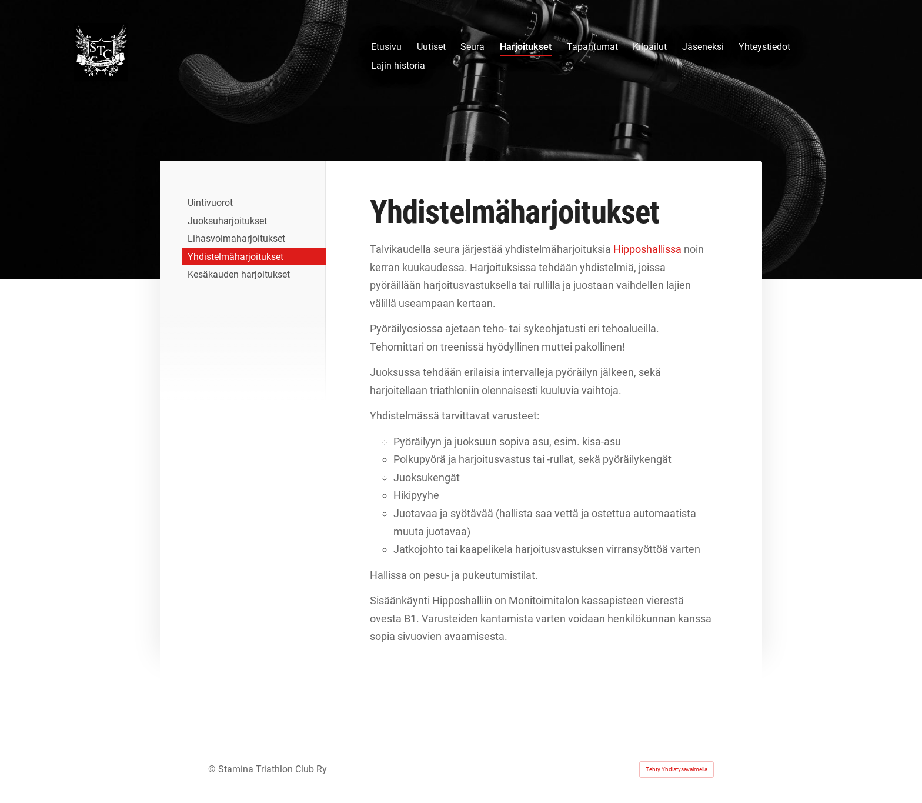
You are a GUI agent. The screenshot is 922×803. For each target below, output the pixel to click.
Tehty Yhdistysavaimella (676, 769)
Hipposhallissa (647, 249)
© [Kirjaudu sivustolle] (213, 769)
